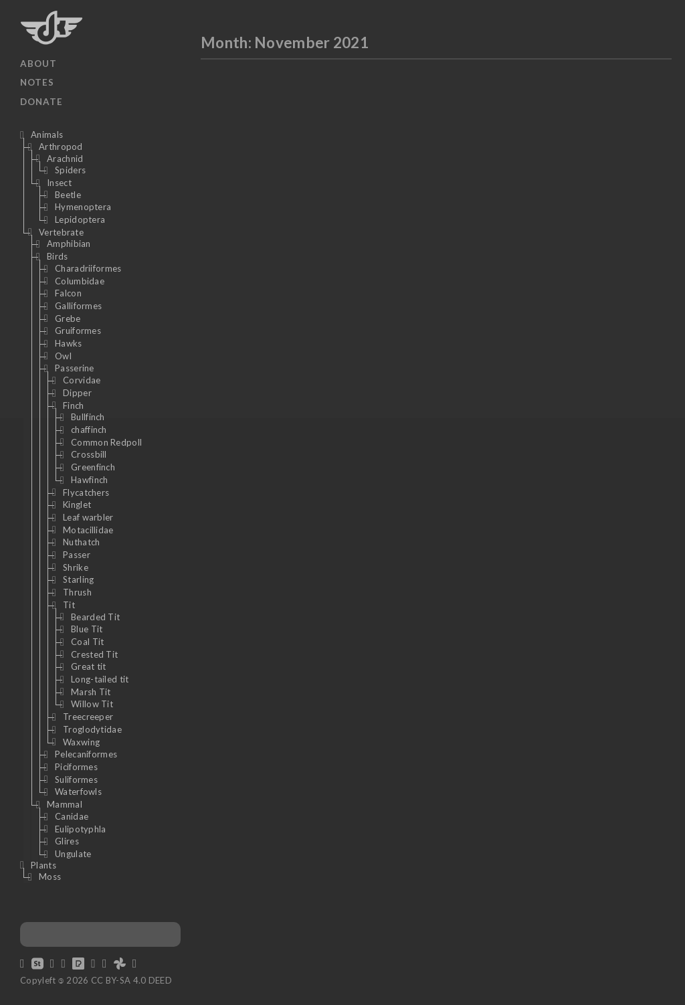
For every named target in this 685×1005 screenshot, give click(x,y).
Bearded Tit (95, 617)
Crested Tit (94, 654)
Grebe (68, 318)
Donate (41, 101)
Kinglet (77, 504)
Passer (76, 554)
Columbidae (79, 281)
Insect (59, 182)
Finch (73, 405)
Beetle (68, 194)
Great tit (88, 666)
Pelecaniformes (86, 754)
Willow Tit (92, 704)
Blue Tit (86, 629)
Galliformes (78, 305)
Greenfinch (93, 467)
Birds (57, 256)
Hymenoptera (83, 206)
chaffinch (89, 429)
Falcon (68, 293)
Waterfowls (78, 791)
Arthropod (61, 146)
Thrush (77, 592)
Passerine (74, 368)
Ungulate (73, 853)
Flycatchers (86, 492)
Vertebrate (61, 232)
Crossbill (89, 454)
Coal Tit (87, 641)
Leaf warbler (88, 517)
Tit (69, 605)
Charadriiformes (88, 268)
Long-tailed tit (100, 679)
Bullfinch (88, 417)
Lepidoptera (80, 219)
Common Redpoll (106, 442)
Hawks (68, 343)
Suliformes (76, 779)
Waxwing (81, 742)
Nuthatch (81, 542)
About (38, 63)
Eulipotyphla (80, 829)
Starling (78, 579)
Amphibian (69, 243)
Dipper (77, 392)
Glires (67, 841)
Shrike (75, 567)
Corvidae (81, 380)
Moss (50, 876)
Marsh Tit (91, 692)
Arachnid (65, 158)
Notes (37, 82)
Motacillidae (88, 530)
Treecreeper (88, 716)
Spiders (70, 170)
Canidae (71, 816)
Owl (63, 356)
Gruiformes (78, 330)
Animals (47, 134)
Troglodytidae (92, 729)
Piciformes (76, 766)
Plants (43, 865)
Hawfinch (89, 479)
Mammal (64, 804)
